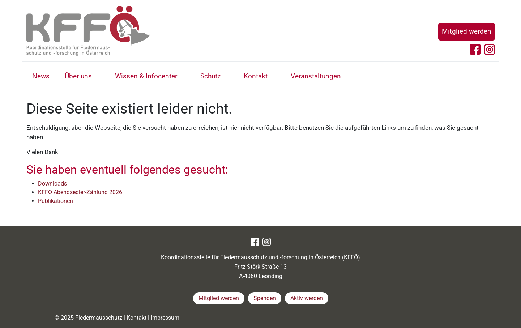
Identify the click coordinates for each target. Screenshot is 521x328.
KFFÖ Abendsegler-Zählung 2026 (80, 192)
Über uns (78, 76)
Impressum (165, 317)
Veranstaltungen (316, 76)
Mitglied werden (466, 31)
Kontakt (256, 76)
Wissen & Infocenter (146, 76)
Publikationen (55, 200)
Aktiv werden (306, 298)
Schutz (210, 76)
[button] (100, 77)
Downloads (52, 183)
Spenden (264, 298)
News (41, 76)
